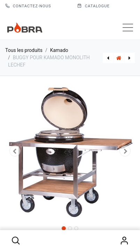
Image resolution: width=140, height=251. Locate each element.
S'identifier (124, 240)
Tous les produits (23, 50)
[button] (15, 240)
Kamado (59, 50)
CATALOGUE (93, 6)
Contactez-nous (28, 6)
